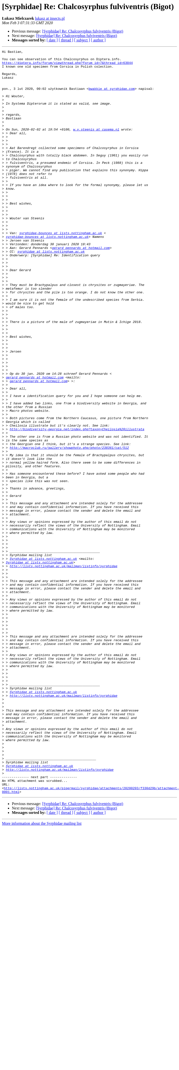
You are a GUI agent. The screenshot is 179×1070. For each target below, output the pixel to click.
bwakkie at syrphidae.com (112, 96)
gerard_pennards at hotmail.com (81, 287)
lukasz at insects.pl (50, 18)
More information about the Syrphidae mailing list (42, 972)
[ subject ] (82, 40)
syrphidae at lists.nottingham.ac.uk (51, 292)
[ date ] (52, 40)
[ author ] (98, 40)
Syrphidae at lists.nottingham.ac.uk (43, 660)
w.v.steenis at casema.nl (96, 145)
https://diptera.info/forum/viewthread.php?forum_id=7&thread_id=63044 (67, 65)
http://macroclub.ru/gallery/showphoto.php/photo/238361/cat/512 (69, 527)
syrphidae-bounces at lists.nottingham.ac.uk (60, 270)
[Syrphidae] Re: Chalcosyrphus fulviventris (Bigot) (82, 31)
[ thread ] (66, 40)
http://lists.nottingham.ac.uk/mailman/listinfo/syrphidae (63, 669)
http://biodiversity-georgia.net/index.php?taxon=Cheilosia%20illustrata (77, 505)
